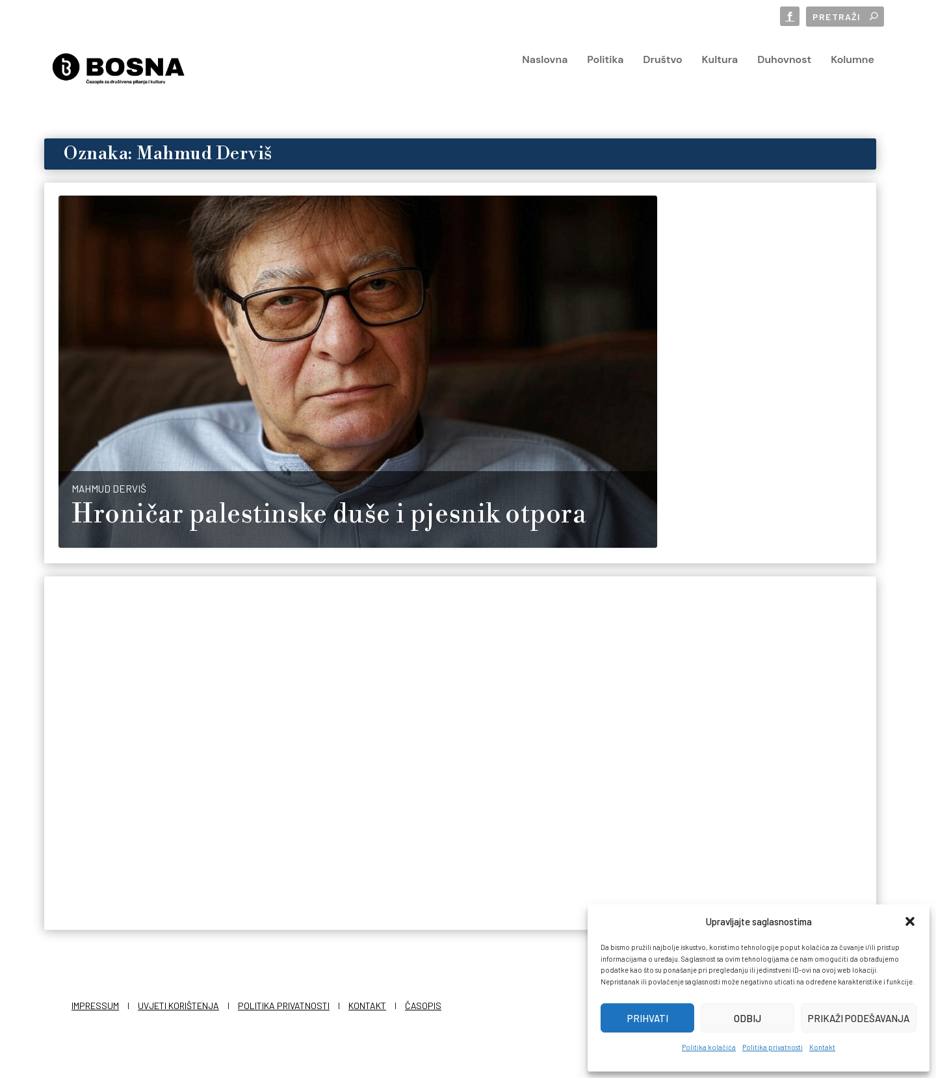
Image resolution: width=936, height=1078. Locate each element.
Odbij (747, 1018)
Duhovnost (784, 78)
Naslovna (544, 78)
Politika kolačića (709, 1047)
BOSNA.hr (367, 820)
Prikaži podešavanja (858, 1018)
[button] (910, 921)
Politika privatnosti (772, 1047)
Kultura (720, 78)
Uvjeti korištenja (178, 1002)
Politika (605, 78)
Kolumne (852, 78)
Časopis (423, 1002)
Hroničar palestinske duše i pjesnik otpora (329, 512)
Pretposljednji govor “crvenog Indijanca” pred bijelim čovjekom (441, 779)
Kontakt (822, 1047)
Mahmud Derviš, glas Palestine (758, 377)
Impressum (95, 1002)
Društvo (662, 78)
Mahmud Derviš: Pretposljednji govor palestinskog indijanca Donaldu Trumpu (158, 788)
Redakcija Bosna (722, 412)
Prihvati (647, 1018)
